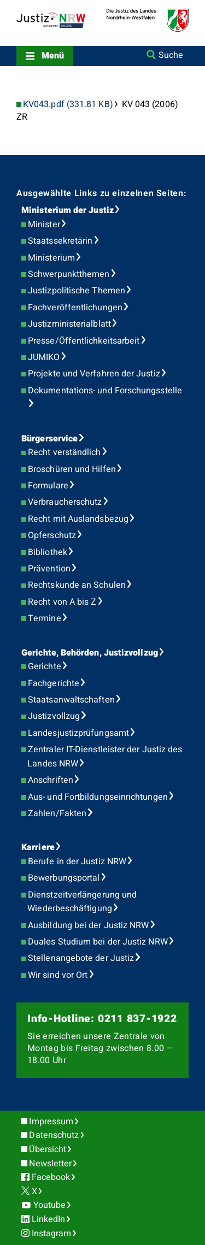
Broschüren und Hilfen (72, 469)
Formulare (48, 485)
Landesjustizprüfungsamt (78, 733)
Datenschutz (54, 1135)
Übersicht (47, 1149)
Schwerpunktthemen (68, 274)
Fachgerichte (53, 683)
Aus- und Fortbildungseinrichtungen (98, 797)
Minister (44, 224)
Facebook (51, 1177)
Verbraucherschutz (65, 502)
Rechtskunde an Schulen (77, 585)
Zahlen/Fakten (57, 813)
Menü (53, 55)
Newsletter (50, 1163)
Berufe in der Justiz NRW (77, 861)
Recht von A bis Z (62, 602)
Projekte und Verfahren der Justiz (94, 373)
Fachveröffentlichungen (75, 307)
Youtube (49, 1205)
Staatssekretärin (60, 240)
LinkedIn (49, 1219)
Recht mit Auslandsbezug (78, 519)
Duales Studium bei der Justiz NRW (98, 941)
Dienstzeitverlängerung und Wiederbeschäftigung (82, 902)
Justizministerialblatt (69, 324)
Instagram (52, 1233)
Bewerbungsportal (63, 877)
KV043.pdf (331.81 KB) (68, 104)
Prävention (49, 568)
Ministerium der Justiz (67, 210)
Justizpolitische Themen (76, 290)
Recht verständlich (64, 452)
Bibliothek (47, 552)
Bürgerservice (49, 438)
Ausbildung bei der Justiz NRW (88, 925)
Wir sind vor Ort (57, 975)
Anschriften (50, 780)
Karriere (38, 847)
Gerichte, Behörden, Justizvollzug (89, 652)
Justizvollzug (54, 716)
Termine (44, 618)
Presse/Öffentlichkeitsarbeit (83, 340)
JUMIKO (44, 357)
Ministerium (51, 257)
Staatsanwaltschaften (71, 699)
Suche (171, 55)
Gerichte (44, 666)
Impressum (51, 1121)
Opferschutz (52, 535)
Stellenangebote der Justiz (81, 958)
